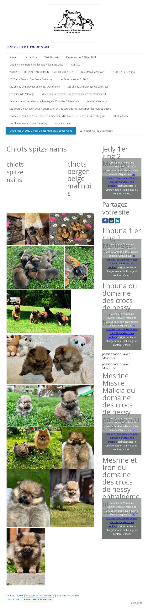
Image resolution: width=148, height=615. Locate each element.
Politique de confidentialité (40, 595)
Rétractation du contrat (38, 599)
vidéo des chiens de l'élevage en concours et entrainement (74, 94)
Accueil (13, 57)
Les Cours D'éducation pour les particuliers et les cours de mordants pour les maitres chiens (60, 108)
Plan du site (13, 599)
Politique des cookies (68, 595)
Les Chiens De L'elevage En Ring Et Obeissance (34, 86)
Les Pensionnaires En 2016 (74, 79)
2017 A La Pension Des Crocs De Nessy (30, 79)
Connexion (136, 602)
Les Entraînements (97, 101)
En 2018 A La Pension (123, 72)
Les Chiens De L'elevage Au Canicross (87, 86)
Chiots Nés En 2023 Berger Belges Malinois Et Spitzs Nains (40, 130)
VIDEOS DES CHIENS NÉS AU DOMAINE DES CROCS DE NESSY (41, 72)
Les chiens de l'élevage (21, 94)
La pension (31, 57)
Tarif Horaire (52, 57)
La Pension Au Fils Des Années (96, 130)
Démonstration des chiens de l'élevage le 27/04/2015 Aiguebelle (44, 101)
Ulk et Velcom (120, 116)
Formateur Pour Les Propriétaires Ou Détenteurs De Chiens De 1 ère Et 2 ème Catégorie (57, 116)
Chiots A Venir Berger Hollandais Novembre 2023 (36, 64)
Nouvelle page (63, 123)
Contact (75, 64)
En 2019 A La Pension (92, 72)
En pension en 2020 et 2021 (81, 57)
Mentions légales (14, 595)
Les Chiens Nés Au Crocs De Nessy (28, 123)
